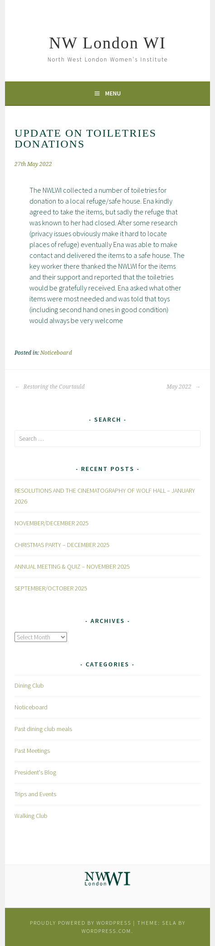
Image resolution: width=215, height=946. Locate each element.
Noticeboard (56, 353)
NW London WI (107, 43)
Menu (113, 93)
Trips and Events (35, 794)
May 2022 (184, 387)
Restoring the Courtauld (49, 387)
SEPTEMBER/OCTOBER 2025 (50, 588)
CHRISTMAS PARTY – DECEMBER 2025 (62, 545)
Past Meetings (32, 750)
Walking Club (31, 816)
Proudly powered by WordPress (80, 922)
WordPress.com (106, 930)
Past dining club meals (43, 729)
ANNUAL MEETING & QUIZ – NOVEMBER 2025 (72, 566)
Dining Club (29, 685)
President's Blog (35, 772)
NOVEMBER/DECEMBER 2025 (51, 523)
